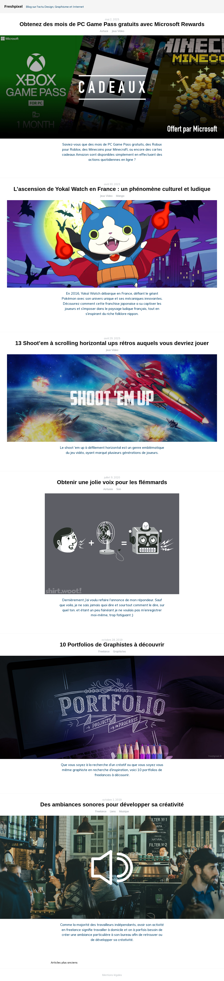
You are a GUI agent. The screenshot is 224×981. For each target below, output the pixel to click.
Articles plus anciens (64, 962)
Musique (124, 811)
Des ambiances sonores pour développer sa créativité (112, 804)
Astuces (108, 489)
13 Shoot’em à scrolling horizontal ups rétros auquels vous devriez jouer (112, 343)
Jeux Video (118, 31)
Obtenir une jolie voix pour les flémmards (112, 482)
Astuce (104, 31)
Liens (113, 811)
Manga (120, 196)
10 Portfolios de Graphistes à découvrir (112, 644)
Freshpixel (13, 6)
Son (118, 489)
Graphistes (119, 651)
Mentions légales (112, 975)
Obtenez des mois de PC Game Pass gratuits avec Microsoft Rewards (112, 24)
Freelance (104, 651)
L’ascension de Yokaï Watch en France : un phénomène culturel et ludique (112, 189)
